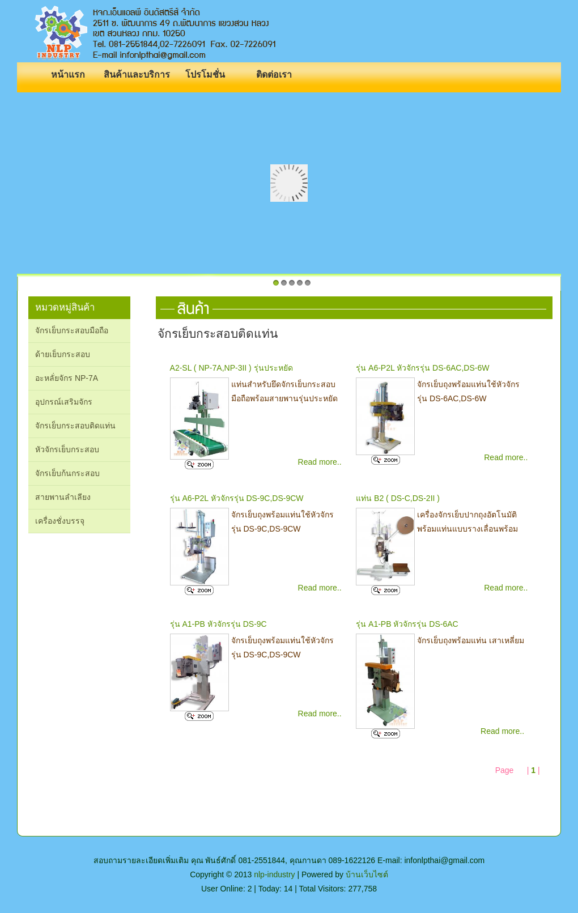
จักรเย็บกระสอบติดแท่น (75, 425)
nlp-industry (274, 874)
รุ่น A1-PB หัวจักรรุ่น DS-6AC (407, 624)
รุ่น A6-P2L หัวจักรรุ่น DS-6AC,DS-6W (422, 367)
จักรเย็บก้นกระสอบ (67, 473)
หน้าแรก (68, 74)
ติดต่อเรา (274, 74)
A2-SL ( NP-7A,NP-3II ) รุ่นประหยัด (231, 367)
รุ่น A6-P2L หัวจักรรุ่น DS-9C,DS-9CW (237, 498)
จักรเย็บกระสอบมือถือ (71, 330)
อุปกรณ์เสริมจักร (63, 401)
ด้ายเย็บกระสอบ (62, 354)
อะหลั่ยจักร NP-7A (66, 378)
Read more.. (320, 461)
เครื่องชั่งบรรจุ (59, 520)
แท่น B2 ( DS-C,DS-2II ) (398, 498)
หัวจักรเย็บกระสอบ (67, 449)
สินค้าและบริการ (137, 74)
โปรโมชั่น (205, 74)
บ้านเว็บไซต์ (367, 874)
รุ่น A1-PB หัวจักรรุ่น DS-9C (218, 624)
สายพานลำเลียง (63, 497)
